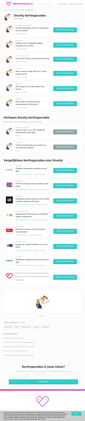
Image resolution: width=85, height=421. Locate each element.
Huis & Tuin (14, 10)
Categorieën (72, 4)
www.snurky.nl (42, 316)
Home (5, 10)
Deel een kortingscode (65, 277)
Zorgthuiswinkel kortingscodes (27, 220)
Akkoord (76, 413)
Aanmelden (43, 382)
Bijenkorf (45, 327)
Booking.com (26, 327)
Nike (16, 327)
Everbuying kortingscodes (26, 174)
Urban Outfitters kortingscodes (27, 204)
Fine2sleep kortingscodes (25, 250)
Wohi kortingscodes (24, 235)
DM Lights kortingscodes (25, 265)
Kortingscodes (62, 4)
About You (8, 327)
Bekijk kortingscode (65, 30)
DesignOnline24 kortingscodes (27, 189)
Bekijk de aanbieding (65, 45)
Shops (80, 4)
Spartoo (36, 327)
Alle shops (21, 322)
